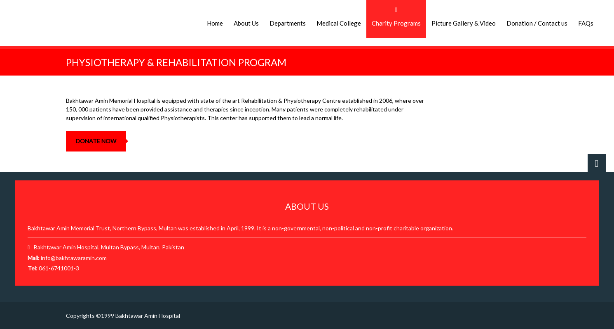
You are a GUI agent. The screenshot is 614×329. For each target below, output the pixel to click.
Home (215, 23)
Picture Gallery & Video (463, 23)
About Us (246, 23)
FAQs (585, 23)
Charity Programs (396, 23)
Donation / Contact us (536, 23)
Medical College (338, 23)
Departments (288, 23)
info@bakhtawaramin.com (74, 257)
